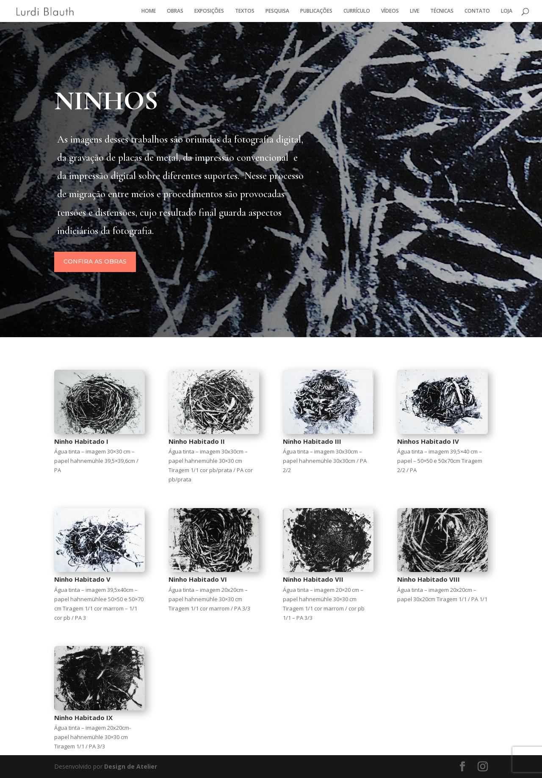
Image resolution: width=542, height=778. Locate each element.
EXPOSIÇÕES (209, 11)
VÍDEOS (390, 11)
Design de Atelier (129, 766)
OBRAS (175, 11)
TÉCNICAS (442, 11)
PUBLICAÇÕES (316, 11)
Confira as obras (152, 263)
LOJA (506, 11)
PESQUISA (277, 11)
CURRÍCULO (356, 11)
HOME (148, 11)
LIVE (414, 11)
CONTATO (477, 11)
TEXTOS (244, 11)
